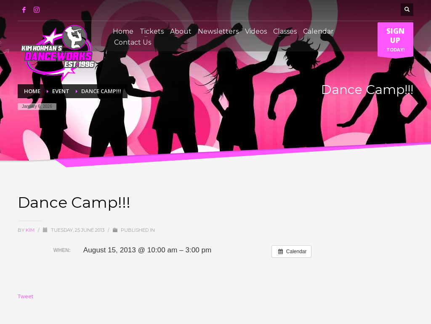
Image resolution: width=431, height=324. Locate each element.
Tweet (25, 296)
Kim (31, 230)
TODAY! (395, 41)
